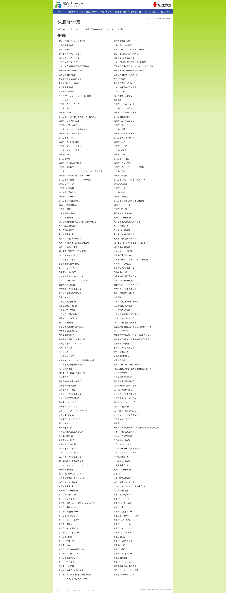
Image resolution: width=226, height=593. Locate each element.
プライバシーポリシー (63, 590)
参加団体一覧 (159, 18)
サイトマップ (89, 590)
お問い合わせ (77, 590)
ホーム (150, 18)
